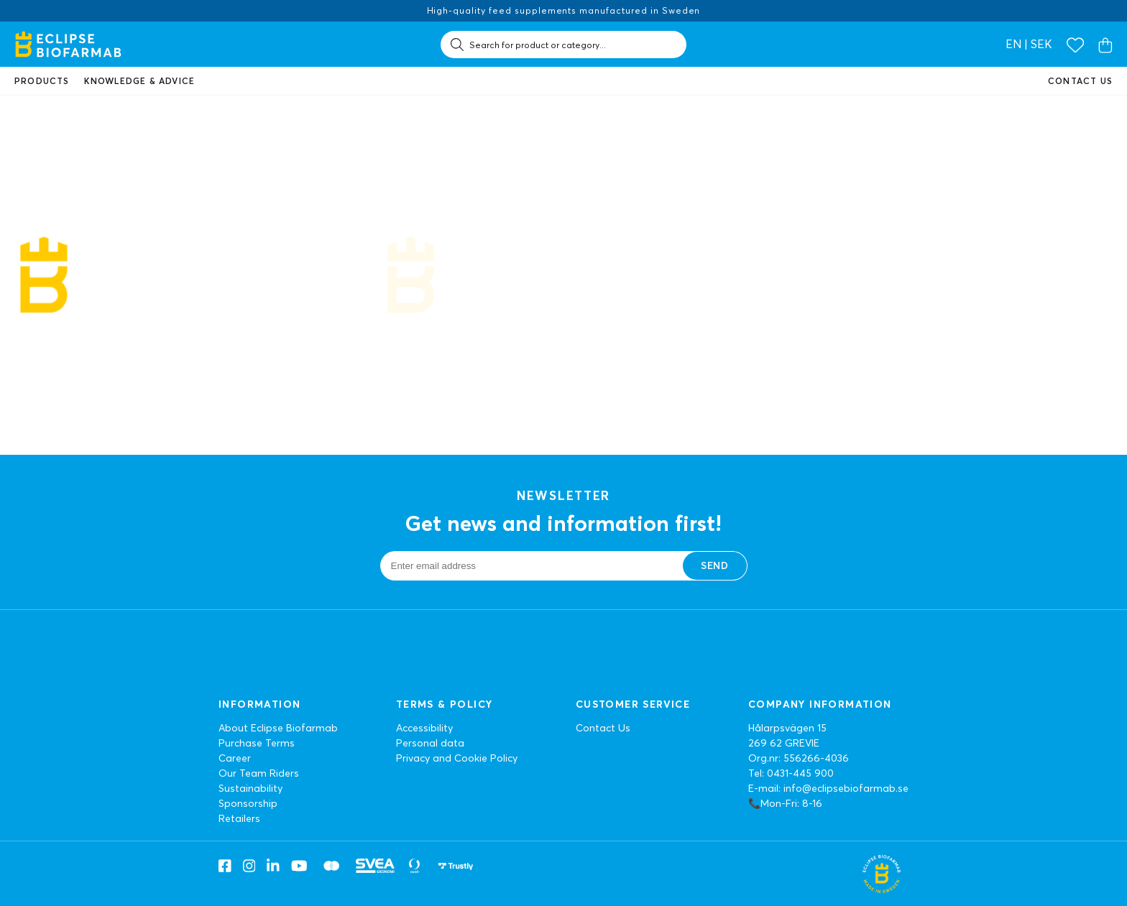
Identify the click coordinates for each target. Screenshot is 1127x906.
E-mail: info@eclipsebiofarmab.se (828, 788)
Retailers (239, 818)
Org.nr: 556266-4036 (798, 758)
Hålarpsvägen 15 (787, 727)
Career (234, 758)
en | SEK (1029, 44)
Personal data (430, 742)
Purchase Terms (256, 742)
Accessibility (424, 727)
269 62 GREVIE (783, 742)
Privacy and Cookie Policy (457, 758)
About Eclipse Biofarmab (278, 727)
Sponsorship (247, 803)
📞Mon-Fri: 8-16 (785, 803)
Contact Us (603, 727)
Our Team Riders (258, 773)
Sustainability (250, 788)
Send (714, 565)
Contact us (1080, 80)
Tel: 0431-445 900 (791, 773)
